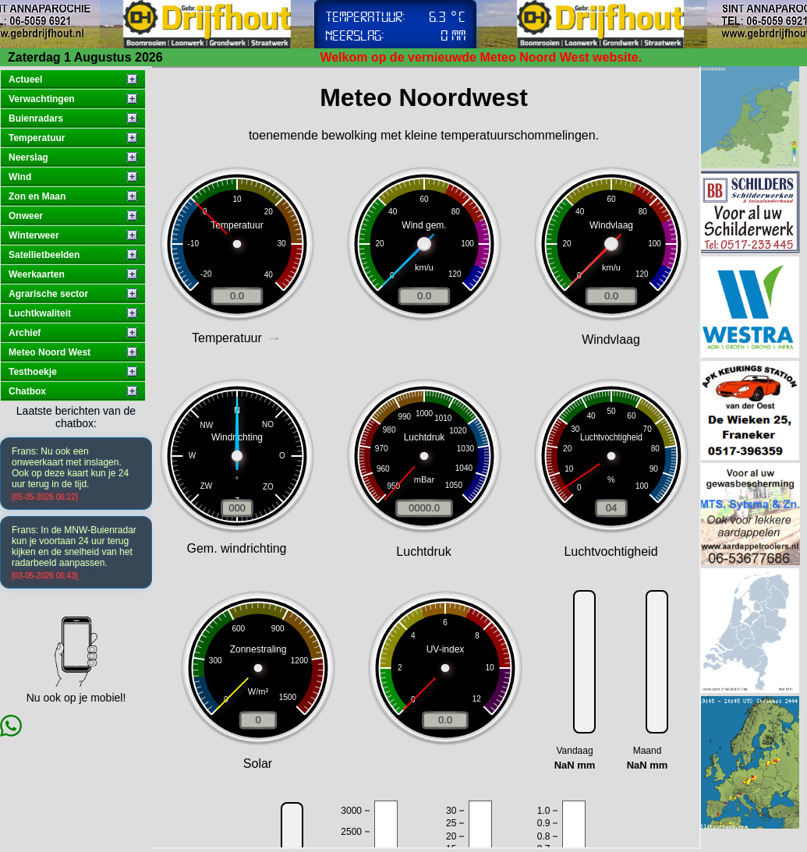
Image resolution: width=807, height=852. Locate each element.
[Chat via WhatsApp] (11, 732)
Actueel (25, 79)
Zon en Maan (37, 196)
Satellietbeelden (44, 254)
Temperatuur (37, 138)
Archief (25, 332)
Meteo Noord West (49, 352)
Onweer (26, 215)
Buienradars (36, 118)
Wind (20, 176)
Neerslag (28, 157)
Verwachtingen (42, 99)
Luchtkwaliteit (40, 313)
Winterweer (34, 235)
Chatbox (27, 391)
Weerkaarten (37, 274)
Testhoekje (33, 371)
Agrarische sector (48, 293)
